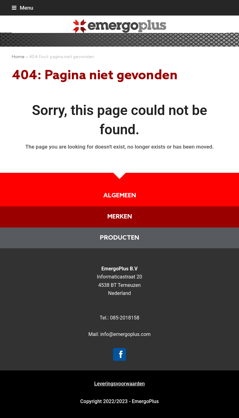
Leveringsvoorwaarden (119, 384)
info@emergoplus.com (125, 334)
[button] (22, 8)
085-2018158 (124, 318)
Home (18, 57)
